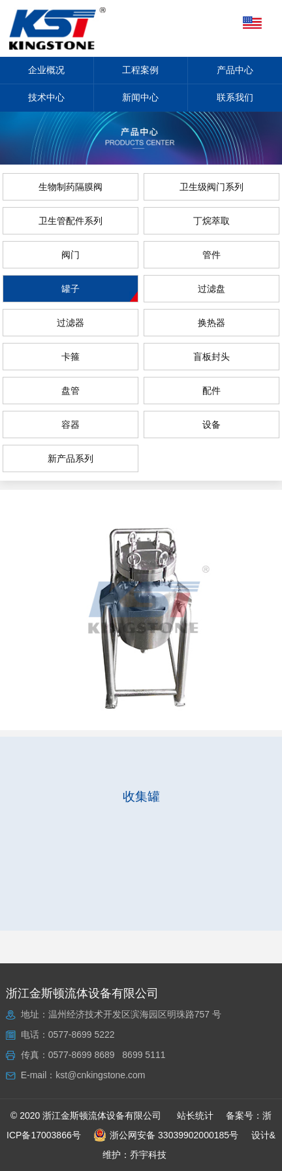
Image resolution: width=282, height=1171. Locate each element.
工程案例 (140, 70)
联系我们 (235, 97)
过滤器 (70, 322)
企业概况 (46, 70)
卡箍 (70, 356)
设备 (211, 424)
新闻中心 (140, 97)
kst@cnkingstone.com (100, 1075)
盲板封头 (211, 356)
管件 (211, 254)
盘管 (70, 390)
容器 (70, 424)
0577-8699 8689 (81, 1055)
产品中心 (235, 70)
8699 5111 (143, 1055)
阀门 (70, 254)
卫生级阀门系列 (211, 187)
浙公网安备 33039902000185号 (165, 1135)
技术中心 (46, 97)
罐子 (70, 288)
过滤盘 (211, 288)
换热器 (211, 322)
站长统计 (195, 1115)
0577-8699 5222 (81, 1034)
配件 (211, 390)
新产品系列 (70, 458)
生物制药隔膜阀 (70, 187)
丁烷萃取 (211, 221)
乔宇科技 (148, 1154)
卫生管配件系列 (70, 221)
